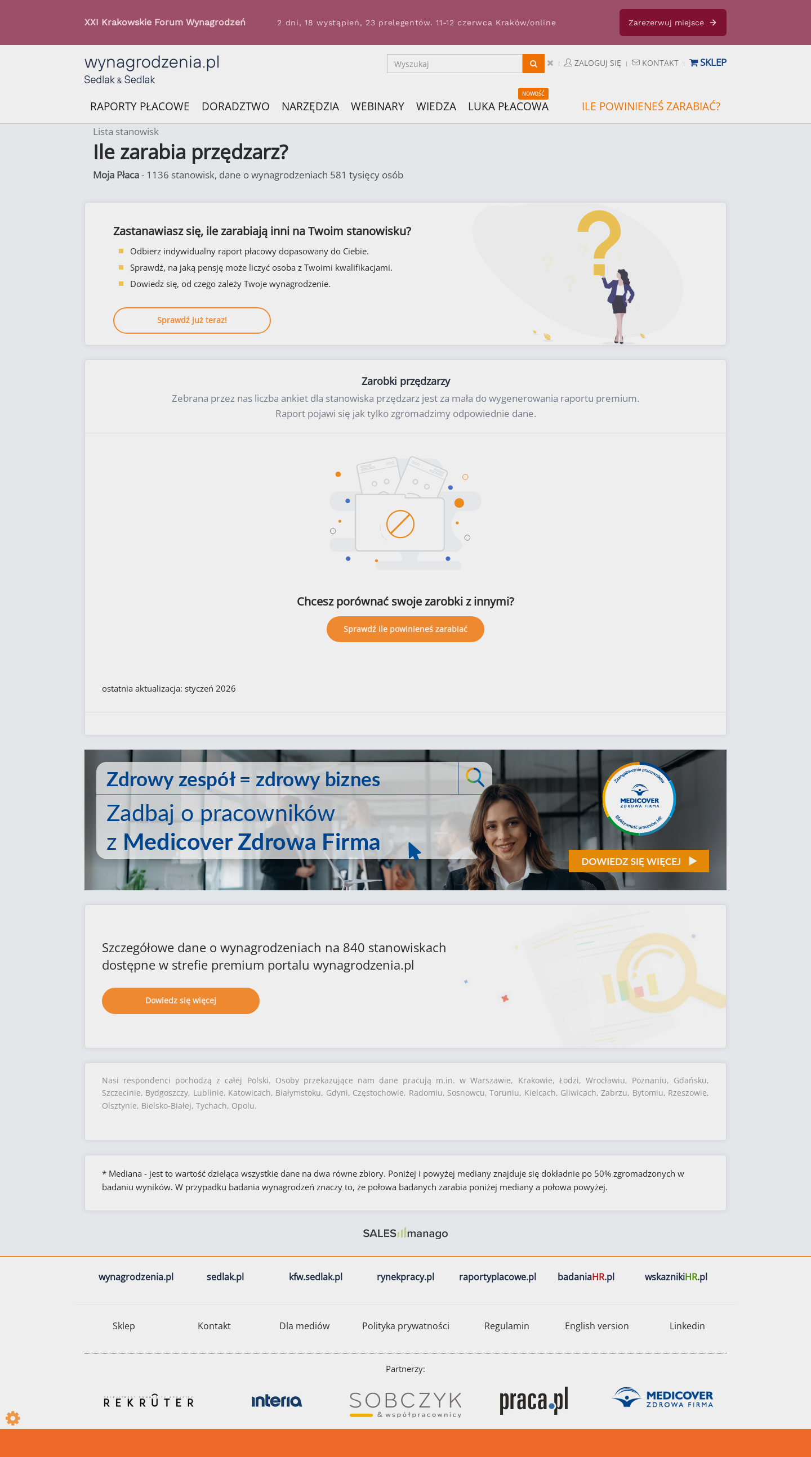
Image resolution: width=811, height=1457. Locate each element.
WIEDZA (436, 106)
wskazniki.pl (676, 1277)
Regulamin (506, 1326)
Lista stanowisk (126, 131)
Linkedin (687, 1326)
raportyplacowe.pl (497, 1277)
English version (597, 1326)
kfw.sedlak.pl (315, 1277)
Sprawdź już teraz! (192, 320)
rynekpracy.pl (405, 1277)
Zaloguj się (592, 62)
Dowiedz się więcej (180, 1000)
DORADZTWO (236, 106)
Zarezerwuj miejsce (673, 22)
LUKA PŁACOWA (508, 106)
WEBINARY (377, 105)
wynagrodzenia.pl (136, 1277)
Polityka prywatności (405, 1326)
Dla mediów (304, 1326)
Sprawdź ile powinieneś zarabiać (405, 629)
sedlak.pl (225, 1277)
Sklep (708, 62)
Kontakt (655, 62)
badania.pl (586, 1277)
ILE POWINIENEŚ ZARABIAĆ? (651, 106)
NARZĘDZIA (310, 105)
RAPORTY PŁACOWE (140, 105)
